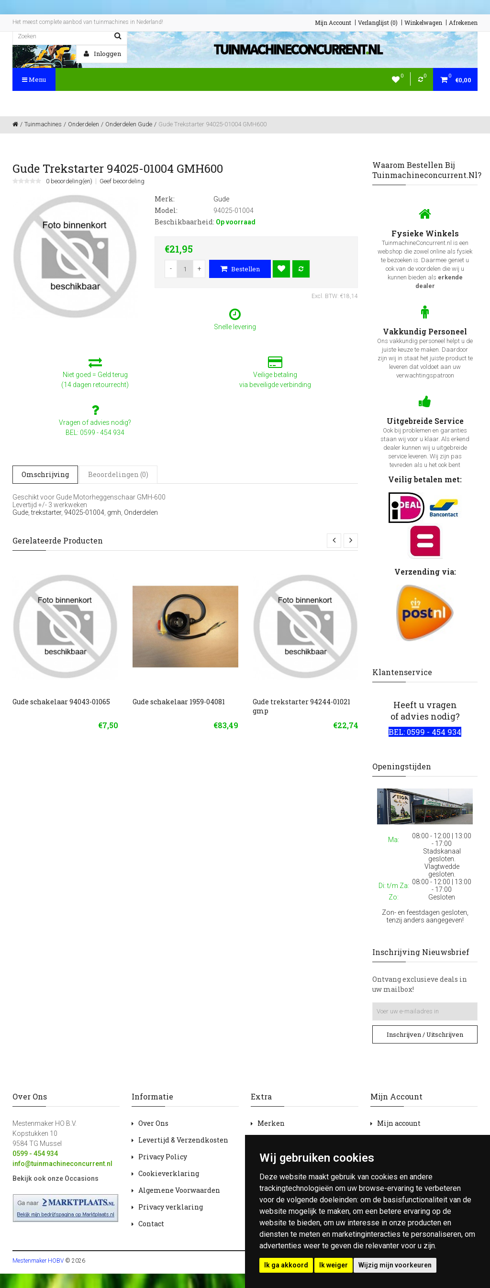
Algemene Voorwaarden (179, 1190)
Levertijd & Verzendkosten (183, 1139)
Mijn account (399, 1123)
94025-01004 (84, 512)
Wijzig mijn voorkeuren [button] (395, 1265)
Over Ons (153, 1123)
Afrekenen (463, 22)
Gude (20, 512)
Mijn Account (333, 22)
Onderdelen (141, 512)
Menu (34, 79)
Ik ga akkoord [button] (286, 1265)
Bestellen (240, 269)
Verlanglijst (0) (378, 22)
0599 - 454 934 (35, 1153)
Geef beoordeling (122, 181)
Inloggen (102, 53)
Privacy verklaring (170, 1206)
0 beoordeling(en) (69, 181)
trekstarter (46, 512)
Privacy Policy (162, 1156)
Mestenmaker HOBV (38, 1260)
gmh (114, 512)
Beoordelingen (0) (118, 474)
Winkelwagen (423, 22)
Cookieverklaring (168, 1173)
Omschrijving (45, 474)
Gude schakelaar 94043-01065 (61, 701)
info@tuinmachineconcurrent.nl (62, 1163)
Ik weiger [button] (333, 1265)
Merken (271, 1123)
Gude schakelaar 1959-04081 (179, 701)
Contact (151, 1223)
